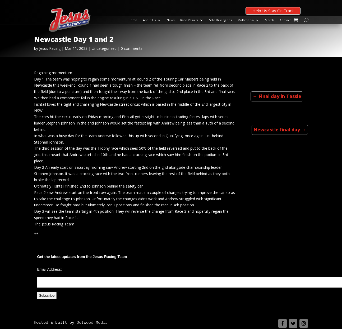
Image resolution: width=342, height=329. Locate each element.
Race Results (189, 20)
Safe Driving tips (220, 20)
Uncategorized (104, 48)
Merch (269, 20)
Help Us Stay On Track (273, 10)
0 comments (131, 48)
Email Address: (49, 269)
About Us (149, 20)
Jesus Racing (50, 48)
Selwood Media (92, 322)
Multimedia (246, 20)
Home (132, 20)
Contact (285, 20)
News (170, 20)
